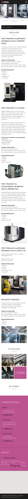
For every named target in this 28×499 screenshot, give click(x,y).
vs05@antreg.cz (8, 428)
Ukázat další (21, 372)
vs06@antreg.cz (8, 441)
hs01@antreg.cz (8, 415)
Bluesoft (20, 497)
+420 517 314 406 (5, 464)
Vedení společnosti (10, 458)
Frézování (14, 21)
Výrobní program (14, 20)
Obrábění (22, 20)
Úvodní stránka (5, 20)
